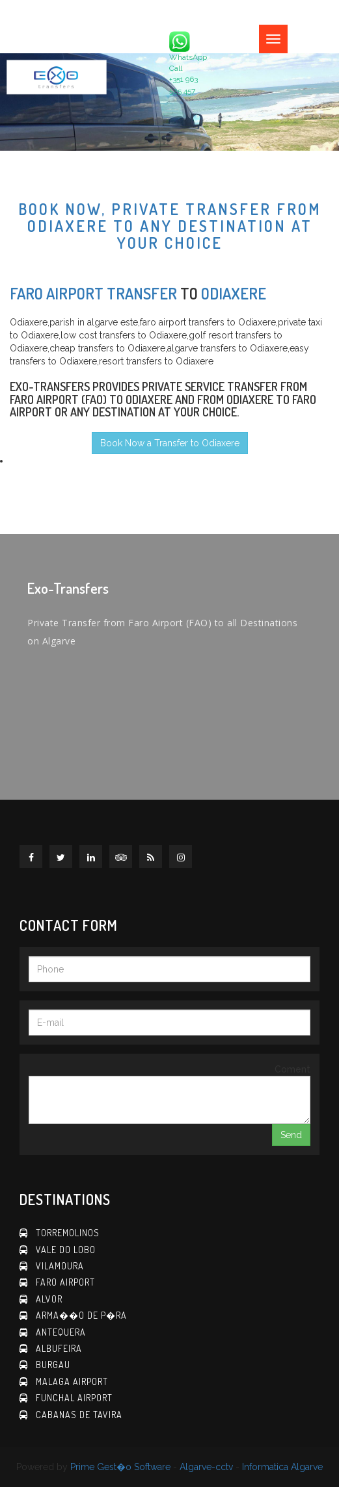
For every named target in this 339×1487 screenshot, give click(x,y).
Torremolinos (68, 1232)
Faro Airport (65, 1282)
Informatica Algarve (282, 1467)
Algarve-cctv (206, 1467)
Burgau (53, 1364)
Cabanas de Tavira (79, 1414)
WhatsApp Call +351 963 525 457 (188, 63)
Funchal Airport (74, 1397)
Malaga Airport (72, 1381)
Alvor (49, 1298)
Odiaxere (233, 293)
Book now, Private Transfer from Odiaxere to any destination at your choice (169, 226)
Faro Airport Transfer (93, 293)
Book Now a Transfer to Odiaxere (169, 443)
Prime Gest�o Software (120, 1467)
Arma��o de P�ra (81, 1315)
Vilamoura (60, 1265)
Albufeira (59, 1348)
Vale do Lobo (66, 1249)
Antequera (61, 1332)
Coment (292, 1069)
